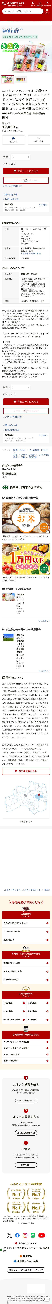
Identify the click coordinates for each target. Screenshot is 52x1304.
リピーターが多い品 (12, 931)
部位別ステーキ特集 (12, 1020)
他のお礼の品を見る (32, 253)
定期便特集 (32, 1020)
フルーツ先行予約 (11, 980)
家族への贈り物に (11, 1061)
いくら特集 (32, 1003)
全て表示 (43, 205)
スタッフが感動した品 (13, 971)
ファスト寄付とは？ (14, 186)
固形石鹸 (33, 457)
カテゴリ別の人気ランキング (15, 923)
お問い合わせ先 (12, 199)
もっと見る (43, 621)
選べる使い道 (11, 194)
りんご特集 (8, 1011)
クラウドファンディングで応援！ (17, 1042)
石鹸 (23, 457)
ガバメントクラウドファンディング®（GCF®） (26, 1249)
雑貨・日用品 (19, 450)
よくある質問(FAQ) (26, 1133)
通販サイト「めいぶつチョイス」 (26, 1270)
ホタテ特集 (32, 1011)
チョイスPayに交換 (11, 1054)
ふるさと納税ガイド (26, 1100)
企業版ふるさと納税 (27, 1261)
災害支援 (27, 1256)
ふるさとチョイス (27, 1243)
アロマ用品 (44, 455)
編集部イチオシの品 (12, 963)
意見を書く (26, 1165)
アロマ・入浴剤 (28, 455)
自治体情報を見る (26, 771)
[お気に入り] (47, 1299)
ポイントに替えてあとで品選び (16, 1048)
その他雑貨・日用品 (38, 450)
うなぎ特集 (8, 1003)
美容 (15, 455)
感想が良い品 (9, 940)
